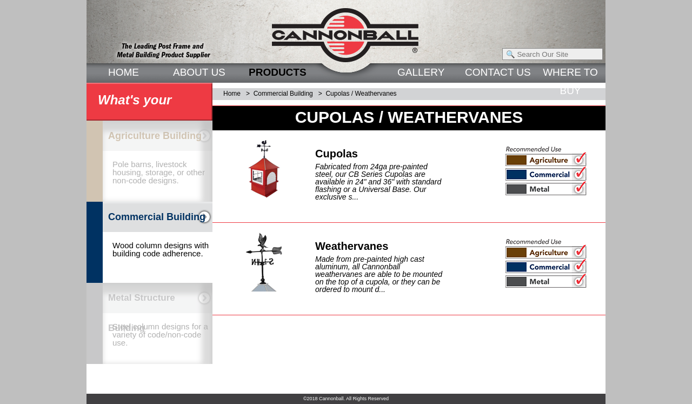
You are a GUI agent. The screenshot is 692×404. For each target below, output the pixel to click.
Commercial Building (283, 93)
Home (232, 93)
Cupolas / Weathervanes (360, 93)
